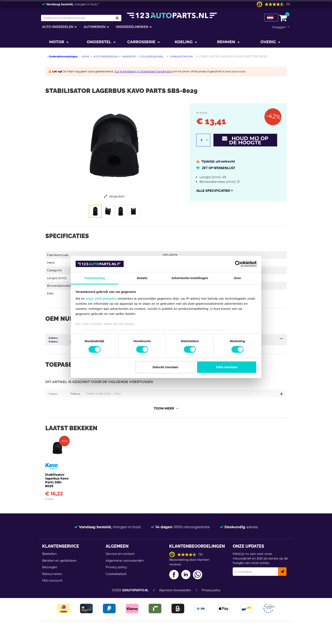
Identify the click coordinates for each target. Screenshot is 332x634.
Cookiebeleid (116, 584)
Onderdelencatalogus (62, 56)
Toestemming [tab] (94, 278)
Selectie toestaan (165, 367)
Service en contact (120, 564)
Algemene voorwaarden (125, 570)
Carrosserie (141, 42)
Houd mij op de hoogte (245, 140)
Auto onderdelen (57, 27)
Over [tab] (237, 278)
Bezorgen (49, 577)
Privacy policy (116, 577)
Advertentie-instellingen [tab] (190, 278)
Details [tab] (142, 278)
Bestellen (49, 564)
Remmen (226, 42)
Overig (268, 42)
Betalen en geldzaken (59, 570)
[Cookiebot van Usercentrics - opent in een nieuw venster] (238, 264)
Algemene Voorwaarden (175, 600)
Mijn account (52, 591)
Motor (57, 42)
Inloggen (279, 27)
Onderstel (99, 42)
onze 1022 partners (101, 298)
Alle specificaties (214, 191)
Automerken (95, 27)
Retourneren (52, 584)
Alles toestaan (227, 367)
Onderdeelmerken (132, 27)
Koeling (184, 42)
